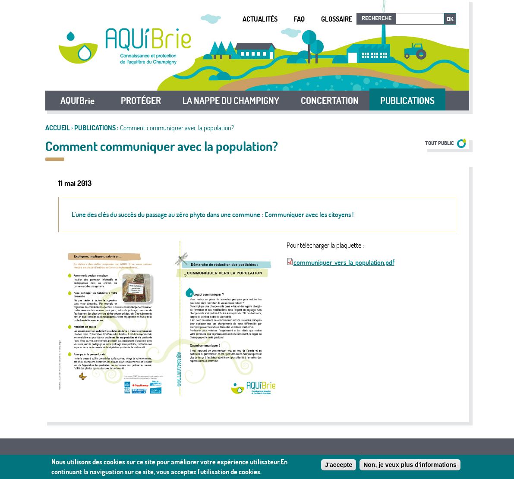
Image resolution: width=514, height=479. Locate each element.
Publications (95, 127)
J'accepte (338, 466)
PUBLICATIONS (407, 100)
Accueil (57, 127)
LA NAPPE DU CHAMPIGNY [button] (231, 100)
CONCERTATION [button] (330, 100)
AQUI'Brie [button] (77, 100)
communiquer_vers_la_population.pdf (343, 262)
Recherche (376, 18)
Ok (450, 19)
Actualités (260, 19)
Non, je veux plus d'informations (410, 466)
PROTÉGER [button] (141, 100)
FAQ (299, 19)
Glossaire (336, 19)
